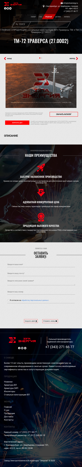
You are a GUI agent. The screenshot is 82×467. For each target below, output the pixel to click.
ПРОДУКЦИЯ (20, 29)
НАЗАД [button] (8, 58)
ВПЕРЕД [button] (74, 58)
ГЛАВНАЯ (5, 29)
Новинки (8, 381)
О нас (40, 17)
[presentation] (23, 309)
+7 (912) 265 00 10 (36, 435)
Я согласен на (29, 300)
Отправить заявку (50, 321)
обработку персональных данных (35, 300)
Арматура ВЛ (10, 384)
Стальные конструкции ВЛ (43, 29)
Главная (33, 17)
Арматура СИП (11, 388)
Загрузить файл (31, 321)
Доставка (58, 17)
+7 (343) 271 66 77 (59, 346)
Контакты (67, 17)
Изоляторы (9, 391)
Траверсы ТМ (66, 29)
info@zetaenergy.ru (69, 3)
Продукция (48, 17)
